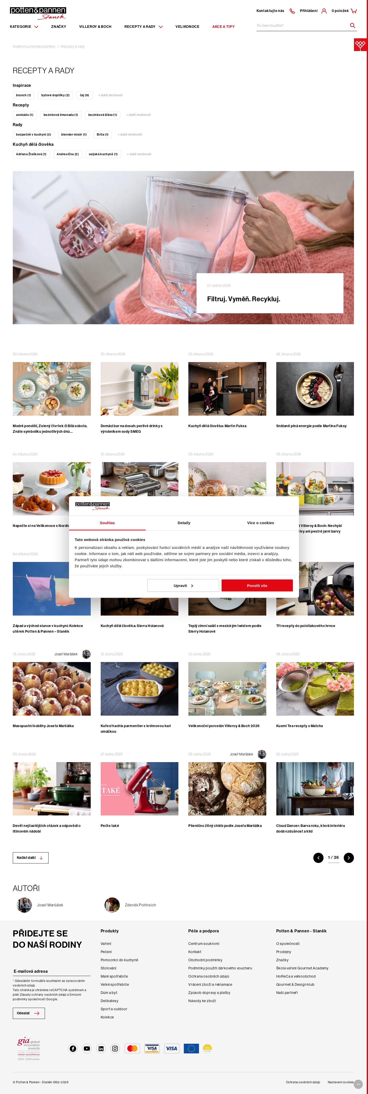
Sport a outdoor (114, 1009)
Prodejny (283, 952)
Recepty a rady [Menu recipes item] (143, 27)
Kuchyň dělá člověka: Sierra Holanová (132, 626)
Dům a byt (109, 993)
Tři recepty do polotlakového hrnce (306, 626)
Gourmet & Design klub (295, 984)
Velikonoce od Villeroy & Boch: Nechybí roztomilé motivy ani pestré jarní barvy (309, 529)
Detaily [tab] (184, 523)
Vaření (106, 944)
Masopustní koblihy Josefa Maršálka (43, 726)
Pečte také (110, 826)
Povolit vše (257, 585)
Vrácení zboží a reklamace (210, 984)
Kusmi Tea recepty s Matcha (299, 726)
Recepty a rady (73, 46)
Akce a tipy (223, 27)
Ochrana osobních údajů (208, 976)
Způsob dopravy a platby (209, 993)
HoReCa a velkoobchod (296, 976)
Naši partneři (287, 993)
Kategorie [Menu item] (24, 27)
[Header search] (351, 25)
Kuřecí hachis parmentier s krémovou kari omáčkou (136, 729)
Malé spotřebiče (114, 976)
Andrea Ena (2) (68, 154)
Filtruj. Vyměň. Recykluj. (243, 299)
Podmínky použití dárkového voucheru (220, 968)
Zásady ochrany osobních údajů (43, 994)
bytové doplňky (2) (55, 95)
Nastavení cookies (341, 1082)
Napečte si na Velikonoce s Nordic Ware (46, 526)
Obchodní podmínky (205, 960)
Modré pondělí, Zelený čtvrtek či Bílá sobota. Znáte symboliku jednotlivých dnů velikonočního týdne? (50, 431)
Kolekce (107, 1017)
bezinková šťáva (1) (102, 115)
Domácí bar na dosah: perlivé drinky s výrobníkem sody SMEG (132, 429)
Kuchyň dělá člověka (33, 144)
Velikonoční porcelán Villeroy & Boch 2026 (224, 726)
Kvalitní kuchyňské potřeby (34, 46)
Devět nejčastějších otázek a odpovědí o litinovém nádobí (47, 829)
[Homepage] (38, 13)
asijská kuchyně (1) (103, 154)
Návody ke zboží (202, 1001)
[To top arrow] (358, 1084)
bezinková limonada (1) (61, 115)
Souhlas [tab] (107, 523)
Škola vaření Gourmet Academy (302, 968)
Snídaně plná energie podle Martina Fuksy (311, 426)
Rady (17, 124)
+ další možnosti (110, 95)
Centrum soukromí (204, 944)
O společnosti (288, 944)
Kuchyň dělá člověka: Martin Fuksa (217, 426)
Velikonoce (188, 27)
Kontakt (194, 952)
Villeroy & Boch (95, 27)
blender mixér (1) (74, 134)
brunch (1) (23, 95)
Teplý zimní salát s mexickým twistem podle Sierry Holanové (225, 629)
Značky (58, 27)
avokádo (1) (24, 115)
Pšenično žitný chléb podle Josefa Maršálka (225, 826)
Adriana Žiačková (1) (31, 154)
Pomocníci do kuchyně (119, 960)
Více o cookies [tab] (260, 523)
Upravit (183, 585)
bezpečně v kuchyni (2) (33, 134)
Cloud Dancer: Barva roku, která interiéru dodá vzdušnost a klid (310, 829)
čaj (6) (84, 95)
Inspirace (22, 85)
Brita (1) (102, 134)
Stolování (109, 968)
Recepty (21, 105)
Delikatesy (110, 1001)
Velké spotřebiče (115, 984)
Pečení (106, 952)
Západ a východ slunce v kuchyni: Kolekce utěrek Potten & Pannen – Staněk (48, 629)
